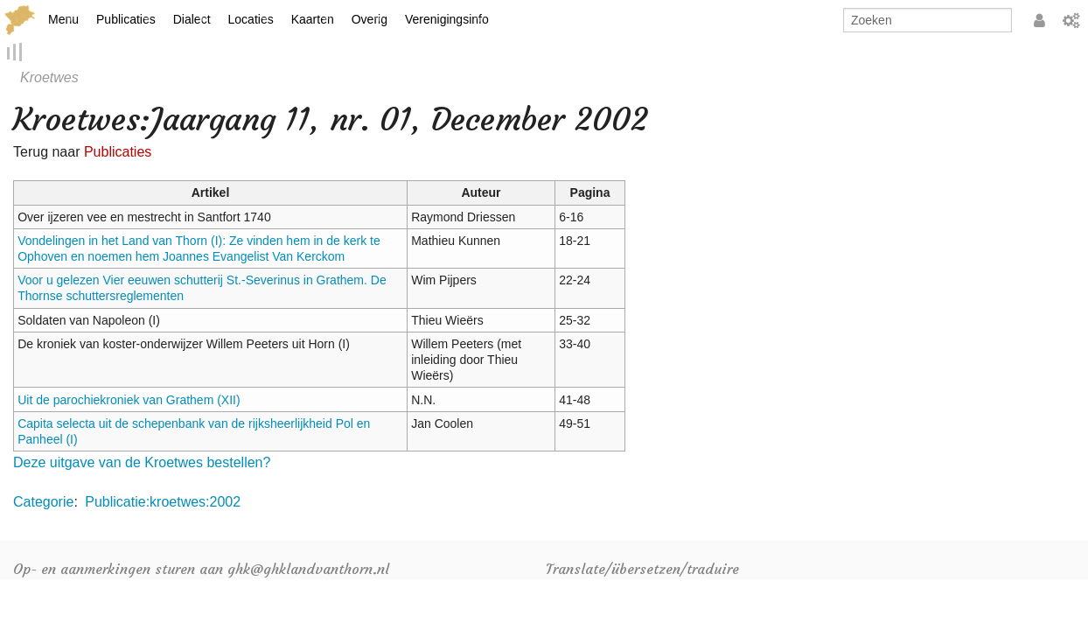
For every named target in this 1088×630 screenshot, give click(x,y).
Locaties (251, 19)
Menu (63, 19)
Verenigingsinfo (447, 19)
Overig (369, 19)
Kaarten (312, 19)
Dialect (192, 19)
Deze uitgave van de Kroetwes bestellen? (141, 463)
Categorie (43, 501)
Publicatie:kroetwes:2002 (163, 501)
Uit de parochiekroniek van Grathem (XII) (128, 400)
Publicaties (126, 19)
